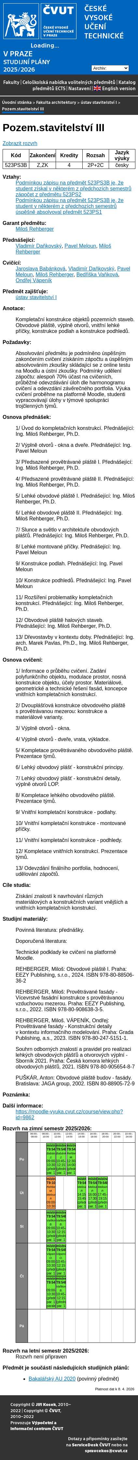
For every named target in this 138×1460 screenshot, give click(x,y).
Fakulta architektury (56, 102)
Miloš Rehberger (35, 229)
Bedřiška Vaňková (97, 274)
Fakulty (11, 82)
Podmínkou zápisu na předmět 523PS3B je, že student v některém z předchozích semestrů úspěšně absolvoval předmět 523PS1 (70, 206)
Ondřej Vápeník (34, 280)
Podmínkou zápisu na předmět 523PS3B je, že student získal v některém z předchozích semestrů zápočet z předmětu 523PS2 (73, 188)
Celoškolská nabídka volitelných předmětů (69, 82)
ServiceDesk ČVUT (91, 1444)
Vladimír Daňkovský (39, 246)
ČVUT (54, 1410)
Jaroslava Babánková (40, 268)
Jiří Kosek (46, 1404)
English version (114, 88)
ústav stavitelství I (99, 102)
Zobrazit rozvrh (20, 143)
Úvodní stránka (17, 102)
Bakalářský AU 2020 (52, 1379)
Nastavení (79, 88)
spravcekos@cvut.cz (106, 1450)
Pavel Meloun (80, 246)
